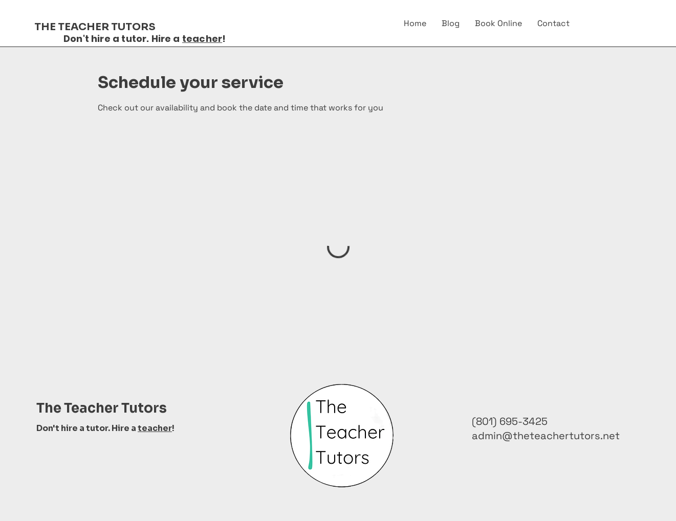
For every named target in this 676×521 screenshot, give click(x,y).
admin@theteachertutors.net (546, 435)
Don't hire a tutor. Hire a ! (105, 428)
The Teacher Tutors (101, 408)
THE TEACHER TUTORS (95, 26)
